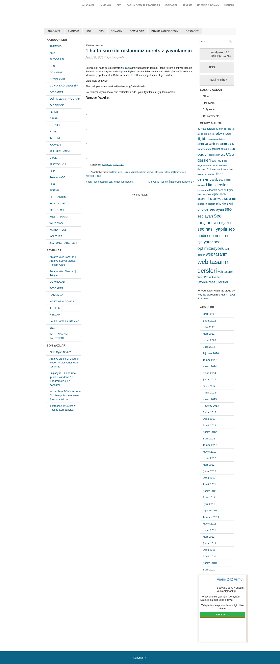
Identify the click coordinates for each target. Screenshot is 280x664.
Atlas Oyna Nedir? (60, 352)
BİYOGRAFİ (57, 59)
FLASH (54, 111)
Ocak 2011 (209, 549)
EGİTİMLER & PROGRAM (65, 98)
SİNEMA (55, 190)
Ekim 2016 (209, 346)
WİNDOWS (56, 223)
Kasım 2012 (210, 431)
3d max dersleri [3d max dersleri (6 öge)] (206, 128)
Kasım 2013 (210, 399)
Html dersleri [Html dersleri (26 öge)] (217, 185)
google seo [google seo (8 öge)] (217, 179)
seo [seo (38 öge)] (228, 209)
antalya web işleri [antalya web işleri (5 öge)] (217, 139)
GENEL (54, 118)
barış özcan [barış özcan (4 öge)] (214, 155)
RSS (212, 67)
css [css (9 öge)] (223, 154)
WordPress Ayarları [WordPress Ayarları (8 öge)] (209, 277)
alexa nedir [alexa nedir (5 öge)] (209, 133)
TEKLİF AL (222, 614)
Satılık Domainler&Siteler (143, 5)
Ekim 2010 (209, 569)
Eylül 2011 (209, 504)
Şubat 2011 (209, 543)
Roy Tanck (204, 294)
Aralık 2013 (209, 392)
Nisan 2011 (209, 530)
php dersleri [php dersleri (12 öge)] (224, 203)
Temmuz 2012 (211, 444)
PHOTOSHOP (58, 164)
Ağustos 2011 (211, 510)
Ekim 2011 (209, 497)
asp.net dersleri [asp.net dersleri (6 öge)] (220, 149)
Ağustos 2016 (211, 353)
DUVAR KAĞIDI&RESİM (164, 31)
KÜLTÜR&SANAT (60, 151)
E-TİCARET (171, 5)
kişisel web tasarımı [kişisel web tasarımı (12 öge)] (222, 198)
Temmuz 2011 (211, 517)
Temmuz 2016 (211, 359)
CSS (101, 31)
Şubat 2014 (209, 379)
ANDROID (73, 31)
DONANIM (116, 31)
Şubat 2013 (209, 412)
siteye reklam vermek (175, 172)
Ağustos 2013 (211, 405)
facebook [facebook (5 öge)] (228, 169)
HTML (53, 131)
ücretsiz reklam (93, 176)
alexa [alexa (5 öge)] (200, 133)
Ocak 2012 (209, 477)
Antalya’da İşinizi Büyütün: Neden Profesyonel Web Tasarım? (65, 362)
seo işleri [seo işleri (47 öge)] (221, 222)
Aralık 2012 (209, 425)
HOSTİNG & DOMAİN (208, 5)
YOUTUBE (56, 236)
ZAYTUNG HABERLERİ (63, 242)
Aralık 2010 (209, 556)
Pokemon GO (58, 177)
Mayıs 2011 (209, 523)
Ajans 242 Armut (230, 579)
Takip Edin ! (218, 80)
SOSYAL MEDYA (60, 203)
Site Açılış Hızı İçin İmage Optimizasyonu (170, 181)
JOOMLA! (55, 144)
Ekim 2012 (209, 438)
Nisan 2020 (209, 340)
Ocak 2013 (209, 418)
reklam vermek (131, 172)
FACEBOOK (57, 105)
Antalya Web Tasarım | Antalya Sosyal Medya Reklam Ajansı (63, 260)
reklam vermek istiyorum (151, 172)
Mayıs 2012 (209, 451)
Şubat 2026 (209, 320)
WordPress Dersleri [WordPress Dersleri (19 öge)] (213, 282)
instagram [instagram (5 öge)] (203, 190)
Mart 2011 (209, 536)
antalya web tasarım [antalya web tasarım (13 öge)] (212, 144)
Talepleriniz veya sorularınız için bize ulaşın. (222, 607)
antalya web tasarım (70, 15)
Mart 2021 (209, 333)
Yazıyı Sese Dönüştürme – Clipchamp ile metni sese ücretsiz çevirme (65, 395)
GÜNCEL (55, 124)
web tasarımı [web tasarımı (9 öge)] (226, 271)
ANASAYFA (88, 5)
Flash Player (228, 294)
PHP (52, 170)
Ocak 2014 (209, 386)
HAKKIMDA (105, 5)
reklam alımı (116, 172)
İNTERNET (56, 137)
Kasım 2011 (210, 490)
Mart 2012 (209, 464)
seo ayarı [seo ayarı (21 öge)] (205, 216)
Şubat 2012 (209, 471)
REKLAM (187, 5)
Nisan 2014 (209, 373)
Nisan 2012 (209, 458)
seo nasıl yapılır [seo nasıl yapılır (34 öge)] (213, 229)
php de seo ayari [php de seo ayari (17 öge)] (211, 209)
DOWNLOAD (137, 31)
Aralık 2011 (209, 484)
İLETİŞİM (229, 5)
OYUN (53, 157)
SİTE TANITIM (58, 197)
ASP (88, 31)
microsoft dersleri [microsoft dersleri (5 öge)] (206, 203)
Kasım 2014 (210, 366)
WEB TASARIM (59, 216)
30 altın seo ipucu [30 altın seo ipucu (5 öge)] (224, 128)
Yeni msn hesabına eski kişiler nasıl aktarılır (110, 181)
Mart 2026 (209, 313)
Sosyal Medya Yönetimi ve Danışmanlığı (230, 589)
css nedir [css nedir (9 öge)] (217, 160)
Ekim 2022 (209, 327)
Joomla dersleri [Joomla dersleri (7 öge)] (217, 189)
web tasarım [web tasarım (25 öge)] (216, 254)
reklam (126, 68)
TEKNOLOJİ (57, 210)
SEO (119, 5)
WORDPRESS (58, 229)
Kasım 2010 (210, 562)
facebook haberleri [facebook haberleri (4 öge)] (206, 174)
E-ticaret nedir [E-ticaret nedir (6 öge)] (215, 169)
